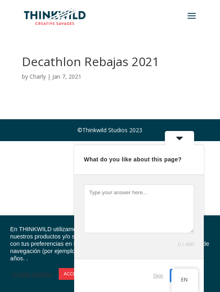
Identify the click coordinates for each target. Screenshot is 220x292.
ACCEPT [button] (73, 273)
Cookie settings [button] (32, 274)
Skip (158, 276)
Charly (38, 76)
